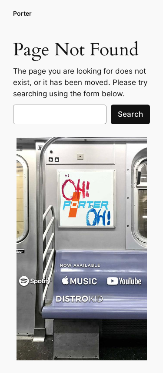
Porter (22, 13)
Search (130, 114)
